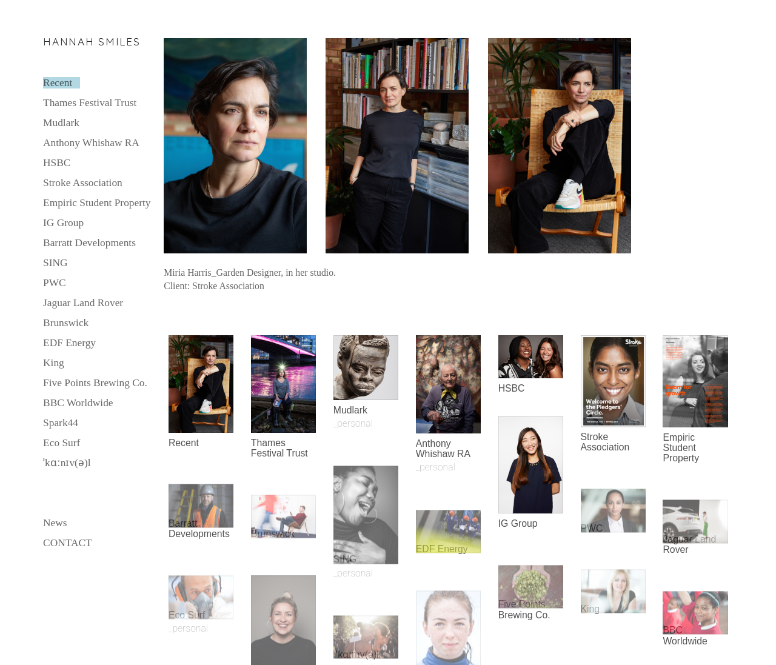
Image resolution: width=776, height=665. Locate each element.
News (55, 523)
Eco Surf (61, 443)
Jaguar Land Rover (83, 303)
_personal (188, 628)
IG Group (63, 223)
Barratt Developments (89, 243)
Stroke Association (82, 183)
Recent (57, 83)
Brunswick (66, 323)
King (53, 363)
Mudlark (61, 123)
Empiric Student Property (96, 203)
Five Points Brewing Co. (95, 383)
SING (55, 263)
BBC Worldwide (78, 403)
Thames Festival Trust (89, 103)
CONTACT (67, 543)
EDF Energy (69, 343)
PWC (54, 283)
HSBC (56, 163)
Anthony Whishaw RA (91, 143)
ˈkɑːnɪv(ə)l (66, 463)
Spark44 (60, 423)
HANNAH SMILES (92, 41)
